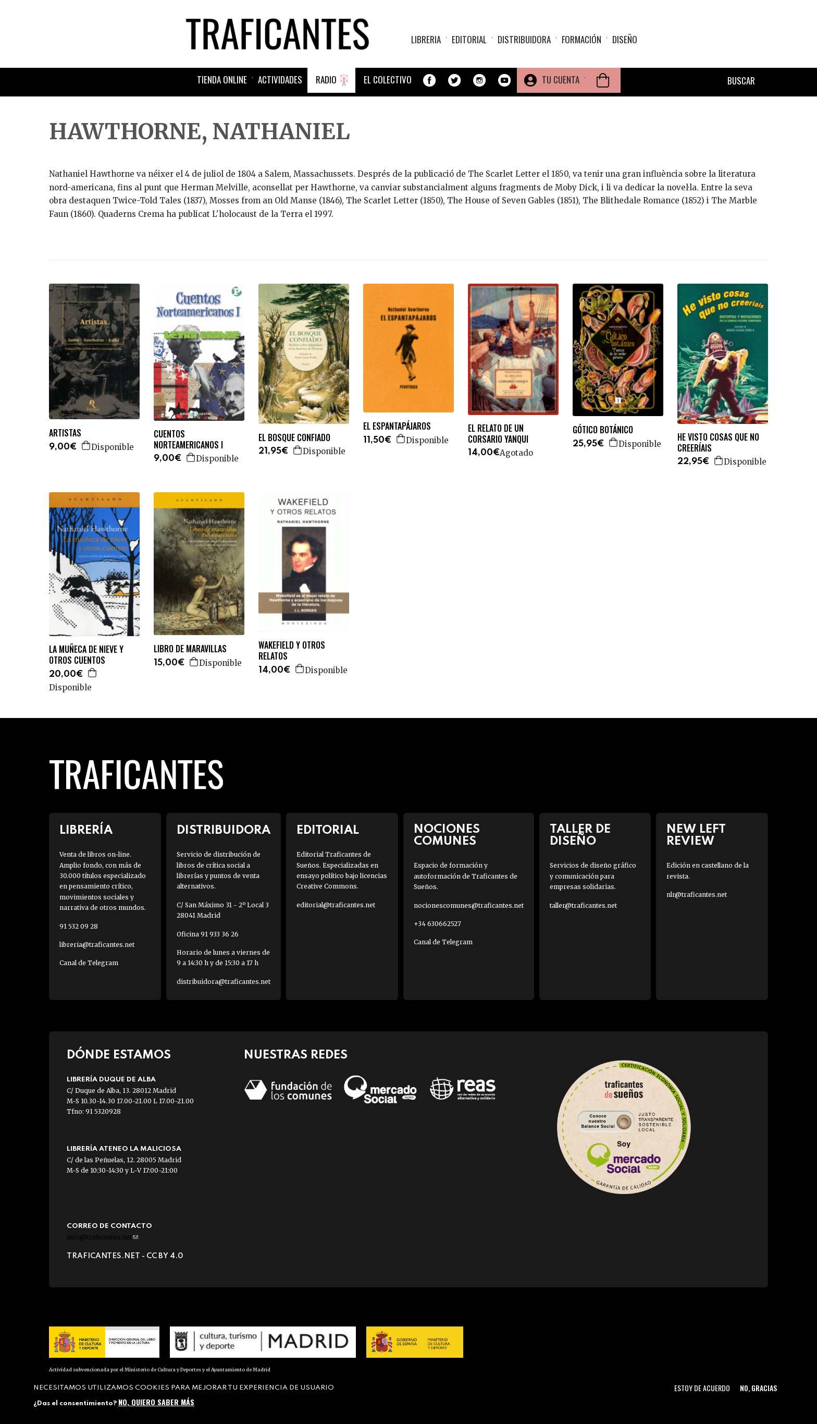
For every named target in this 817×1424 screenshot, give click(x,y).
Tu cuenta (560, 79)
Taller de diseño (580, 835)
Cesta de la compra (602, 80)
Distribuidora (524, 39)
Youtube (504, 80)
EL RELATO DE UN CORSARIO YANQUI (498, 434)
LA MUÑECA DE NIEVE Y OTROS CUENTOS (86, 655)
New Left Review (696, 835)
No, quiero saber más (156, 1401)
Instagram (479, 80)
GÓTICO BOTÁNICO (603, 429)
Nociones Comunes (447, 835)
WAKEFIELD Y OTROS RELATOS (291, 651)
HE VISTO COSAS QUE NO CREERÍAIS (718, 443)
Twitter (454, 80)
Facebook (429, 80)
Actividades (280, 79)
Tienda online (222, 79)
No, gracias (758, 1387)
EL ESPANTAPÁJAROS (397, 426)
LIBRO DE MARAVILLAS (190, 648)
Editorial (469, 39)
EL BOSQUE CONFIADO (294, 437)
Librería (86, 830)
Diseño (624, 39)
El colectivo (388, 79)
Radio (326, 79)
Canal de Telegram (88, 963)
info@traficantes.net (102, 1237)
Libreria (426, 39)
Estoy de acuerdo (702, 1387)
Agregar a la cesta (86, 445)
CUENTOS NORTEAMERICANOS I (188, 440)
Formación (581, 39)
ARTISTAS (65, 433)
